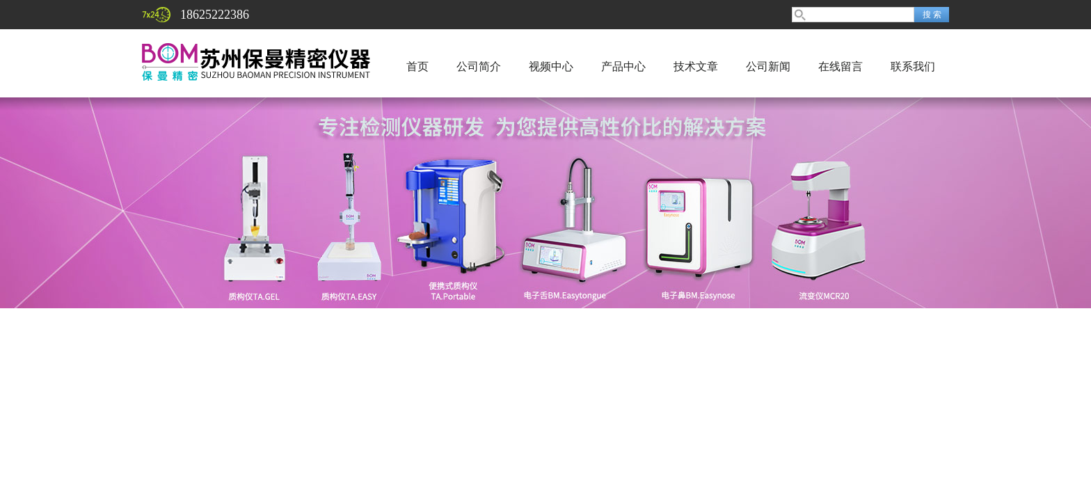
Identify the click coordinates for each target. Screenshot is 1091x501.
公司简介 (478, 66)
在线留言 (840, 66)
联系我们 (913, 66)
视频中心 (551, 66)
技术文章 (696, 66)
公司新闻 (768, 66)
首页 (417, 66)
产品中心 (623, 66)
